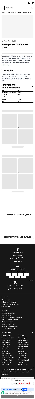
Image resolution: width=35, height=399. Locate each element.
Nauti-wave (5, 370)
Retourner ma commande (9, 310)
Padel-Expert (22, 343)
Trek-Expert (22, 363)
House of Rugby (6, 361)
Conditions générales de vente (11, 323)
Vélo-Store (21, 368)
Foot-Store (5, 352)
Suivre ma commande (8, 308)
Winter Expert (22, 370)
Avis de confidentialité (8, 334)
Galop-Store (5, 355)
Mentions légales (7, 328)
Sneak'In (21, 355)
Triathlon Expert (23, 366)
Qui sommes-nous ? (8, 319)
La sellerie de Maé (7, 363)
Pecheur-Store (23, 346)
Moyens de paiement (8, 330)
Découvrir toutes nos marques (17, 243)
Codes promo (5, 312)
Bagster (17, 40)
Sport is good (22, 359)
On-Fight (21, 341)
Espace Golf (5, 350)
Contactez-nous (17, 261)
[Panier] (33, 2)
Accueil (4, 12)
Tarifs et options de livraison (10, 332)
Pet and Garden (23, 348)
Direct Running (6, 346)
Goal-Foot (4, 357)
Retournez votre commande (15, 295)
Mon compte (5, 305)
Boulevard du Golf (7, 343)
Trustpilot (31, 286)
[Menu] (2, 8)
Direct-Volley (5, 348)
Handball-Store (6, 359)
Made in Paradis (6, 368)
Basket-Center (6, 341)
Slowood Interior (23, 350)
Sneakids (21, 357)
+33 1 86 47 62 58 (17, 267)
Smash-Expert (23, 352)
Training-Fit (22, 361)
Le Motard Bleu (6, 366)
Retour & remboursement (9, 325)
